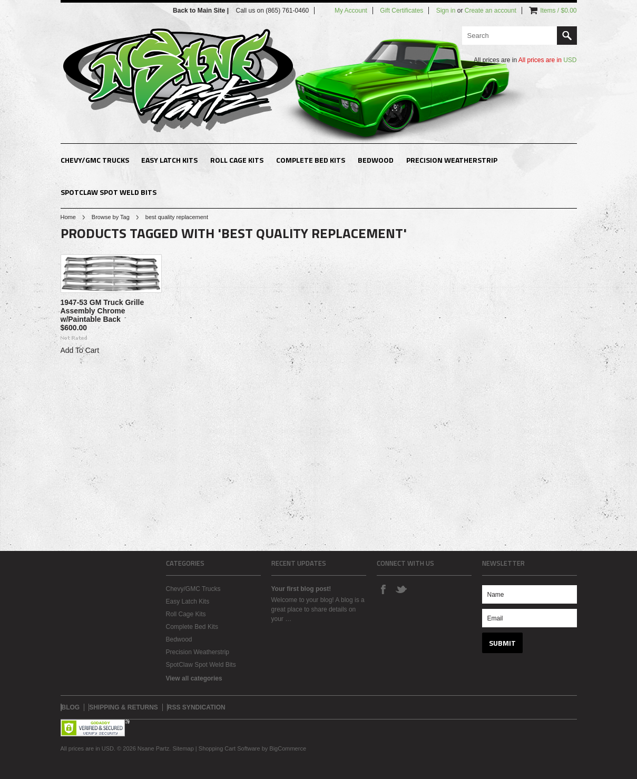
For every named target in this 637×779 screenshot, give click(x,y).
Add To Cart (80, 350)
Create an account (490, 10)
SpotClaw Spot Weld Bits (108, 192)
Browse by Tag (111, 217)
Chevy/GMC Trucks (95, 159)
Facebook (383, 589)
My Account (351, 10)
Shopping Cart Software (229, 748)
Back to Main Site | (201, 10)
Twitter (401, 589)
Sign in (446, 10)
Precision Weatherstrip (451, 159)
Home (68, 217)
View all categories (194, 678)
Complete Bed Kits (310, 159)
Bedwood (376, 159)
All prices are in (547, 60)
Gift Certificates (401, 10)
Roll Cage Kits (236, 159)
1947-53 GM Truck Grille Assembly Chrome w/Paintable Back (102, 310)
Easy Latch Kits (169, 159)
